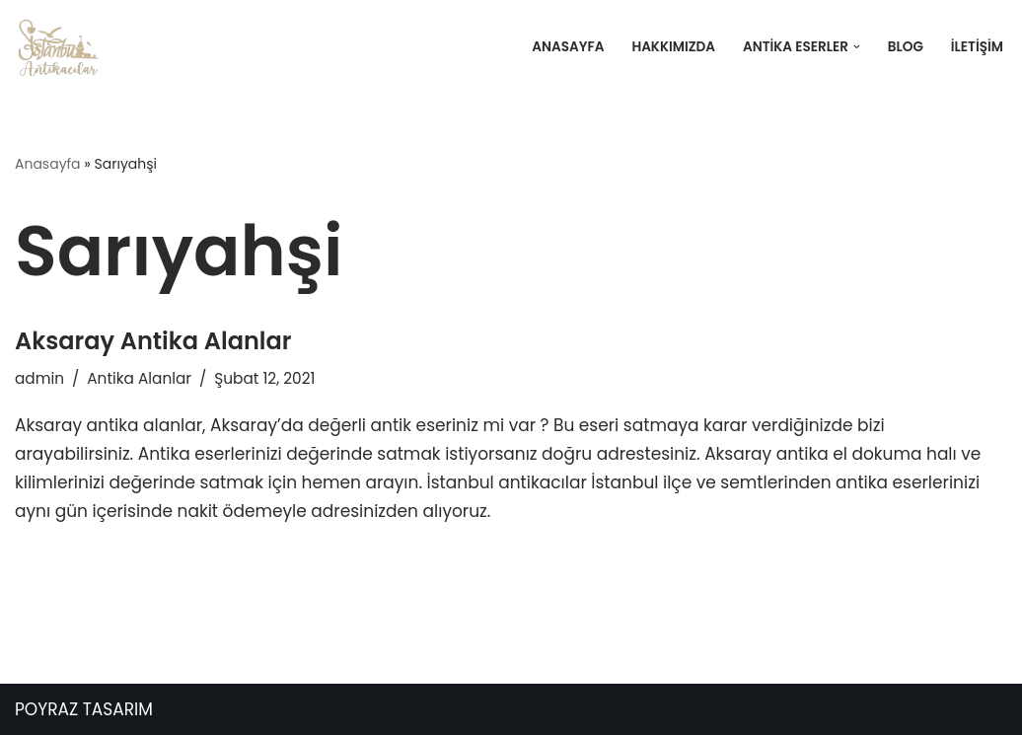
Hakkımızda (673, 46)
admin (39, 378)
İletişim (977, 46)
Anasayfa (568, 46)
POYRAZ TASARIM (84, 709)
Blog (905, 46)
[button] (856, 46)
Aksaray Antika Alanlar (153, 341)
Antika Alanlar (139, 378)
